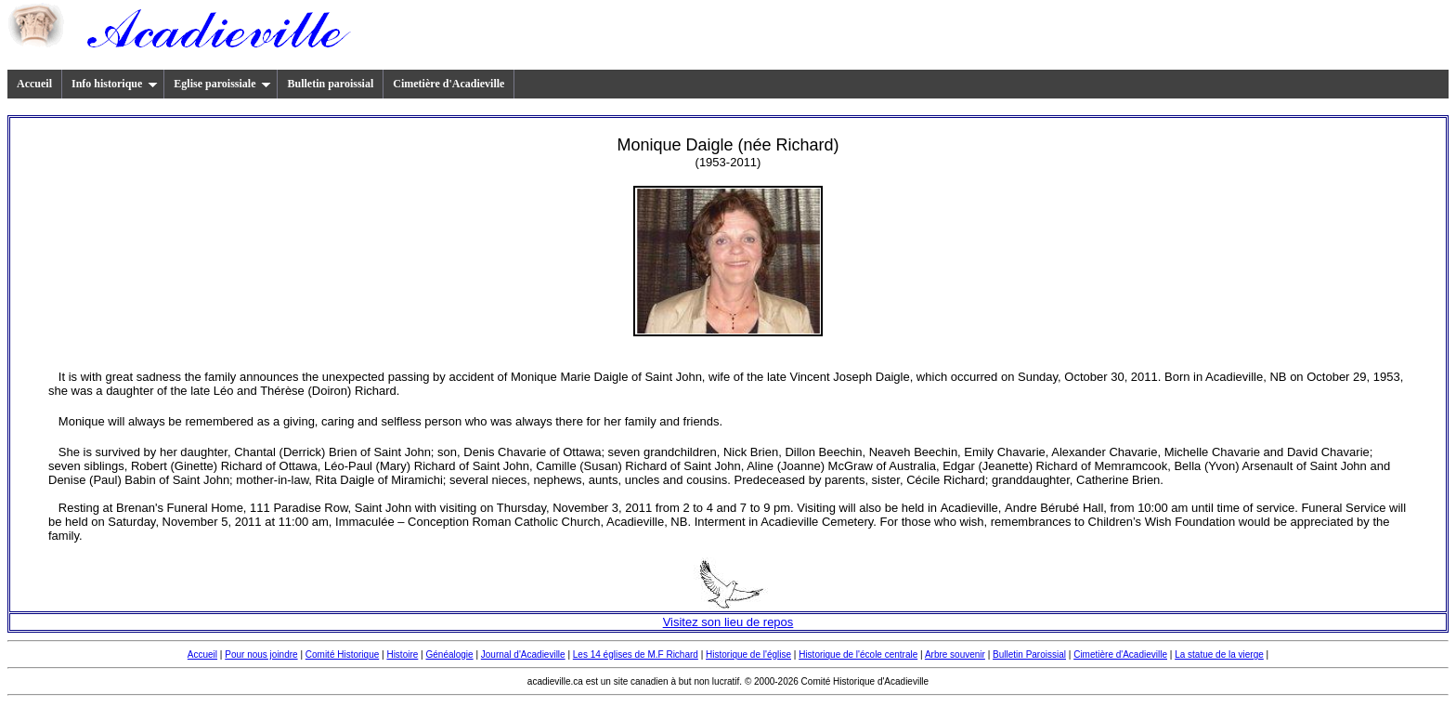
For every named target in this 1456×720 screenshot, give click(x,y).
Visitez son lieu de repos (728, 622)
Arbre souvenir (955, 654)
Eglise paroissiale (222, 83)
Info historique (115, 83)
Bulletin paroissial (330, 83)
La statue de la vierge (1219, 654)
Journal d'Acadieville (523, 654)
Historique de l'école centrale (858, 654)
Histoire (402, 654)
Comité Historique (342, 654)
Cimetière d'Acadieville (448, 83)
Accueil (34, 83)
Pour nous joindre (261, 654)
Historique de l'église (748, 654)
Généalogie (449, 654)
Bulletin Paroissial (1029, 654)
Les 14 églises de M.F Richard (635, 654)
